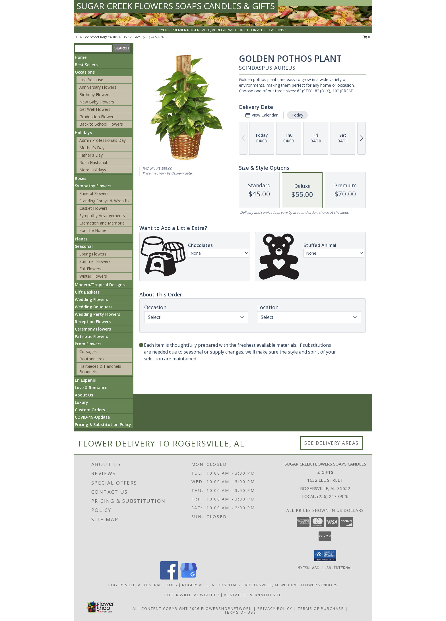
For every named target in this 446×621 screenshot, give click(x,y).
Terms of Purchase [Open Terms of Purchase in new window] (321, 608)
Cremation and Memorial (102, 223)
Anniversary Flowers (97, 87)
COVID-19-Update (92, 417)
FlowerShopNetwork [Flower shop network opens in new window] (226, 608)
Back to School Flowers (101, 124)
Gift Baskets (87, 292)
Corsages (88, 351)
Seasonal (84, 246)
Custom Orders (90, 409)
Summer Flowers (95, 261)
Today (297, 115)
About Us (84, 395)
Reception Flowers (93, 321)
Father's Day (91, 155)
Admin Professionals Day (102, 140)
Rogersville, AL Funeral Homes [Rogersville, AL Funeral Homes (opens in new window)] (142, 584)
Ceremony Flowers (93, 329)
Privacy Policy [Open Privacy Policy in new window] (274, 608)
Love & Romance (91, 387)
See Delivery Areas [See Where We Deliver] (331, 443)
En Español (85, 380)
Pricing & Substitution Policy (103, 424)
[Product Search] (93, 48)
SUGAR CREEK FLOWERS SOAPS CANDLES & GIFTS (176, 5)
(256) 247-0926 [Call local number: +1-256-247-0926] (153, 37)
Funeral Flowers (94, 193)
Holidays (83, 132)
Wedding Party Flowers (97, 314)
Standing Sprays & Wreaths (104, 200)
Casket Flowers (93, 208)
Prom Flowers (88, 343)
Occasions (85, 72)
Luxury (81, 402)
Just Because (91, 79)
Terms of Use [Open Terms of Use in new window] (240, 612)
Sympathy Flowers (93, 185)
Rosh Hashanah (93, 162)
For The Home (92, 230)
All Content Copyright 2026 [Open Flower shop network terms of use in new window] (166, 608)
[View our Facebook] (169, 578)
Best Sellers (86, 64)
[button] (325, 555)
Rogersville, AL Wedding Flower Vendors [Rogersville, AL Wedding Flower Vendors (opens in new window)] (291, 584)
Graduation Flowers (97, 116)
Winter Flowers (93, 276)
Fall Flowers (90, 268)
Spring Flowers (92, 254)
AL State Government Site (252, 594)
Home (80, 57)
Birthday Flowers (94, 94)
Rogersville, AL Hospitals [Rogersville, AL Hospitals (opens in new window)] (211, 584)
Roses (80, 178)
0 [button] (366, 37)
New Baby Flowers (96, 102)
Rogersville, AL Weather (191, 594)
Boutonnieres (91, 359)
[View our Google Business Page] (188, 578)
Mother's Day (91, 147)
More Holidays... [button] (94, 170)
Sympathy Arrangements (102, 215)
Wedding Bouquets (93, 307)
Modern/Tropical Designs (100, 284)
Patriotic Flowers (91, 336)
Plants (81, 239)
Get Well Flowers (94, 109)
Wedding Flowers (91, 299)
